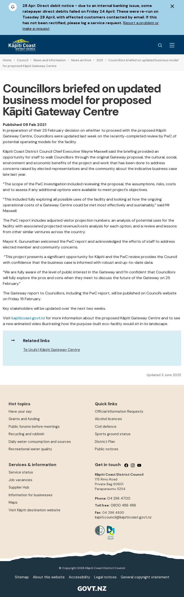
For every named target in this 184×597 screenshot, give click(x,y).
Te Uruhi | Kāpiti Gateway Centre (51, 349)
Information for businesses (30, 495)
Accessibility (79, 577)
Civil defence (105, 426)
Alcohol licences (108, 419)
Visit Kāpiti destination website (34, 510)
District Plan (105, 441)
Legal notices (105, 577)
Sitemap (22, 577)
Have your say (20, 411)
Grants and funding (24, 419)
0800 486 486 (123, 505)
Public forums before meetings (34, 426)
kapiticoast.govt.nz (28, 318)
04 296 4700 (118, 498)
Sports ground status (113, 434)
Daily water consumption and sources (40, 441)
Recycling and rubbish (26, 434)
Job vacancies (20, 480)
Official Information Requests (119, 411)
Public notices (106, 449)
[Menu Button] (172, 45)
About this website (49, 577)
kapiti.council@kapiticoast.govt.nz (123, 517)
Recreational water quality (30, 449)
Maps (13, 502)
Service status (21, 472)
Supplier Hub (19, 487)
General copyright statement (145, 577)
